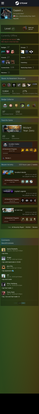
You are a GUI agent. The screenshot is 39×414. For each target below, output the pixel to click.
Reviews (35, 227)
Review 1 (8, 158)
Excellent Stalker (14, 144)
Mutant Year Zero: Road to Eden (29, 132)
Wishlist (28, 227)
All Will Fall (18, 210)
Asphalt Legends (20, 191)
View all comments (7, 243)
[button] (10, 28)
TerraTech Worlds (20, 172)
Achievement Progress (10, 149)
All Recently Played (18, 227)
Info (18, 39)
